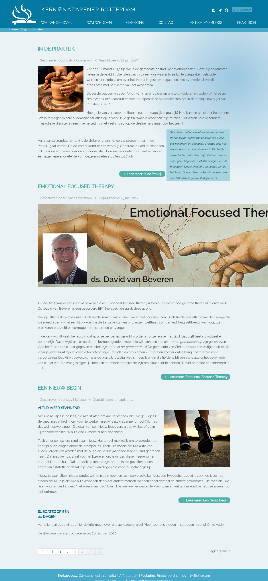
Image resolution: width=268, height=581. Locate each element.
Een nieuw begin (59, 388)
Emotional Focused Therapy (76, 186)
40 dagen (47, 516)
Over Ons (135, 22)
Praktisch (246, 22)
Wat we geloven (56, 22)
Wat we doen (99, 22)
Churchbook (242, 9)
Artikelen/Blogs (206, 22)
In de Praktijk (56, 49)
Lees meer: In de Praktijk (142, 174)
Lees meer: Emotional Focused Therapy (195, 377)
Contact (166, 22)
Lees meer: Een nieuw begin (204, 500)
